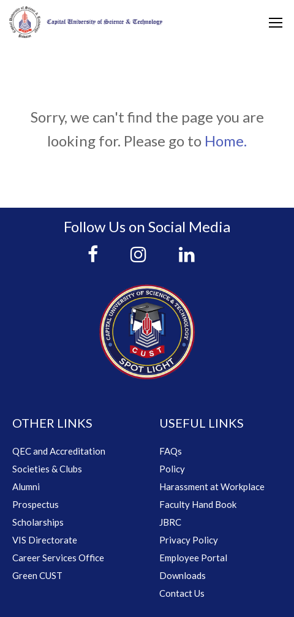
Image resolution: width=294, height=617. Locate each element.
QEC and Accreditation (58, 450)
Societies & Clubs (47, 468)
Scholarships (38, 522)
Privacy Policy (188, 539)
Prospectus (35, 504)
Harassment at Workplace (212, 486)
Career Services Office (58, 557)
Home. (226, 141)
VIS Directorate (44, 539)
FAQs (170, 450)
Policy (172, 468)
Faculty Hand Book (197, 504)
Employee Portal (193, 557)
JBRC (170, 522)
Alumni (26, 486)
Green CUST (37, 575)
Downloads (182, 575)
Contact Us (182, 593)
